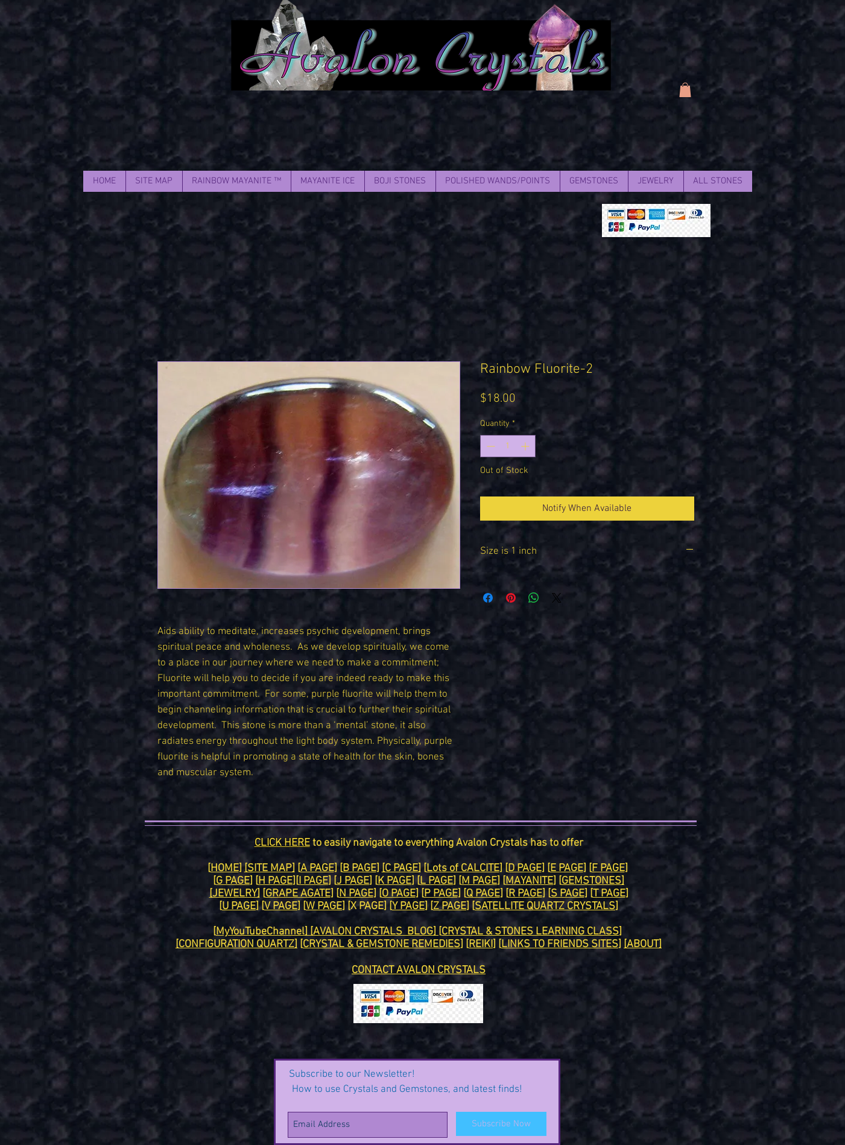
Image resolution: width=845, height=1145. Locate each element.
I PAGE (313, 881)
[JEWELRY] (234, 893)
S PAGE (567, 893)
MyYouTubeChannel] (263, 931)
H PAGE (275, 881)
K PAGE (394, 881)
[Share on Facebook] (488, 598)
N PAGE (356, 893)
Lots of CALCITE (462, 868)
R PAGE (525, 893)
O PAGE (399, 893)
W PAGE (324, 906)
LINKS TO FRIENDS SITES (559, 944)
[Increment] (526, 446)
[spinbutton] (508, 446)
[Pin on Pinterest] (511, 598)
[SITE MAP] (269, 868)
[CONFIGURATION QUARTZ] (236, 944)
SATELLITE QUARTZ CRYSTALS (545, 906)
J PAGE (353, 881)
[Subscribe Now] (501, 1124)
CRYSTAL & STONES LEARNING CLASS (530, 931)
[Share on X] (556, 598)
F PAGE (608, 868)
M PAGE (479, 881)
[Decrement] (489, 446)
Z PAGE (449, 906)
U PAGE (239, 906)
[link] (685, 90)
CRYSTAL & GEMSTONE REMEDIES (381, 944)
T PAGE (609, 893)
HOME (224, 868)
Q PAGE (483, 893)
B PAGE (359, 868)
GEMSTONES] (593, 881)
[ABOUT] (643, 944)
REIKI (481, 944)
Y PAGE (408, 906)
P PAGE (441, 893)
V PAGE (280, 906)
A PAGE (317, 868)
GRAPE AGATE (298, 893)
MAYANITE (529, 881)
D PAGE (525, 868)
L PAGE (436, 881)
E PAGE (566, 868)
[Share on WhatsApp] (534, 598)
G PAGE (233, 881)
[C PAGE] (401, 868)
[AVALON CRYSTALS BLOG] (374, 931)
